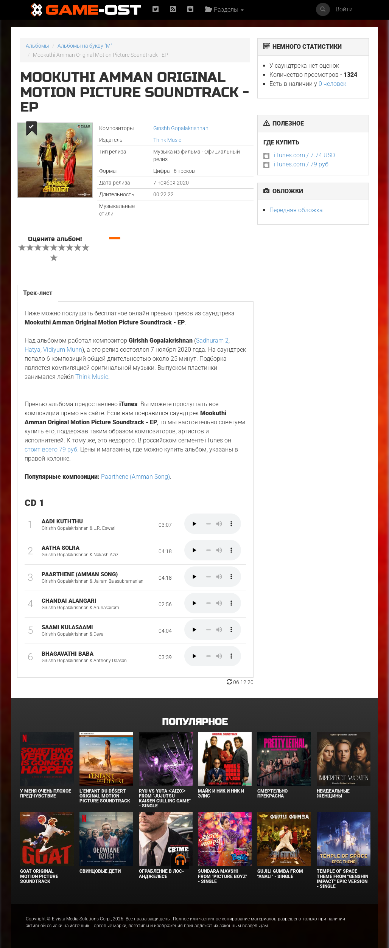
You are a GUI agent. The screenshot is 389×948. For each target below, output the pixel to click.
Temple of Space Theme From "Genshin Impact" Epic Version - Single (342, 879)
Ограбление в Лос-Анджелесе (161, 874)
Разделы (224, 9)
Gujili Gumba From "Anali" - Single (280, 874)
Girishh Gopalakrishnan (181, 128)
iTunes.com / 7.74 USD (304, 155)
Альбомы (37, 46)
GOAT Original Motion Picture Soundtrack (39, 876)
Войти (344, 9)
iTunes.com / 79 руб (301, 164)
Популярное (194, 722)
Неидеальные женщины (333, 793)
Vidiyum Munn (62, 349)
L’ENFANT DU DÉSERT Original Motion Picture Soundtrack (104, 796)
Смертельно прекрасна (272, 793)
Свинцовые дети (100, 871)
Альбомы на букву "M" (85, 46)
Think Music (167, 140)
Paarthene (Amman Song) (135, 476)
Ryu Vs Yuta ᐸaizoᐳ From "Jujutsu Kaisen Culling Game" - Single (165, 798)
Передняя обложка (296, 210)
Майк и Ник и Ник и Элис (221, 793)
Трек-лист (37, 292)
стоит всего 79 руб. (52, 449)
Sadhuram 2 (212, 340)
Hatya (32, 349)
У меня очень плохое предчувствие (45, 793)
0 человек (332, 83)
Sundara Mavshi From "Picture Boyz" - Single (222, 876)
